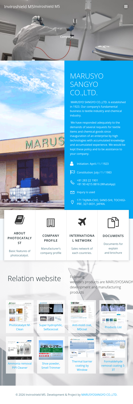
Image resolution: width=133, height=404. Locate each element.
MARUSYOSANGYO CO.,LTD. (99, 395)
